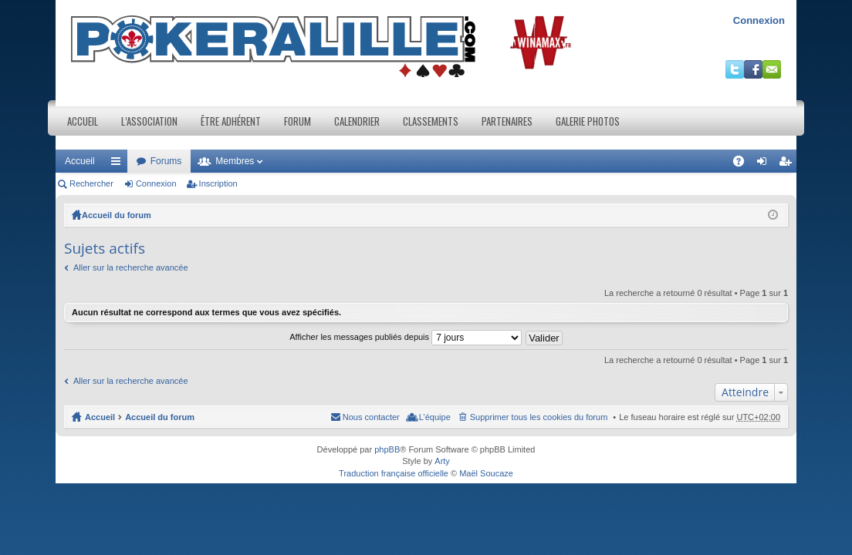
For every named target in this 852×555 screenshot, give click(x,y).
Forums (166, 161)
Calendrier (357, 121)
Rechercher (91, 183)
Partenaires (507, 121)
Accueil (82, 121)
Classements (430, 121)
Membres (234, 161)
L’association (149, 121)
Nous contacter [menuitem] (371, 417)
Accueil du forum (116, 215)
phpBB (387, 449)
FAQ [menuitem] (743, 164)
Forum (297, 121)
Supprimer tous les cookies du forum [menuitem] (539, 417)
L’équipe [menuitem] (435, 417)
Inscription (218, 183)
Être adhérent (231, 121)
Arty (442, 461)
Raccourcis (118, 164)
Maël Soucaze (486, 473)
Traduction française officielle (393, 473)
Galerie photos (588, 121)
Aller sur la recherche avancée (130, 267)
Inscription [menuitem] (788, 164)
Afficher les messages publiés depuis (405, 336)
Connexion (759, 20)
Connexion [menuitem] (765, 164)
